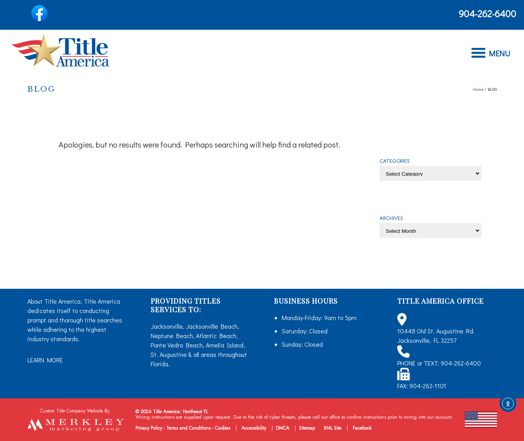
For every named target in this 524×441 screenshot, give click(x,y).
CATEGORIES (395, 161)
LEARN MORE (45, 360)
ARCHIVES (391, 218)
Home (478, 89)
